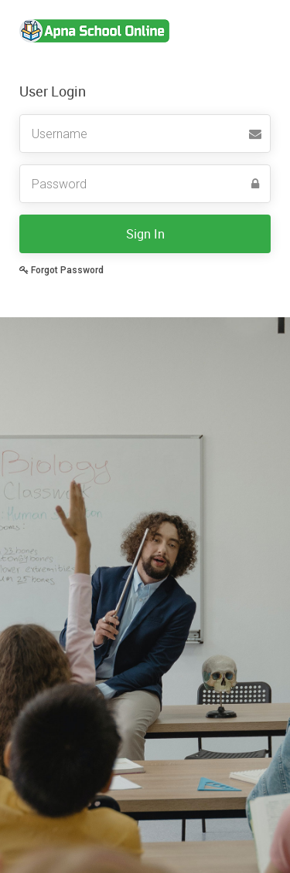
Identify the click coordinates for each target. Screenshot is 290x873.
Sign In (145, 233)
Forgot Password (61, 270)
